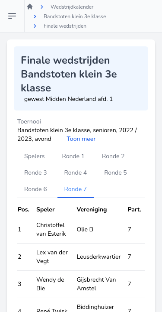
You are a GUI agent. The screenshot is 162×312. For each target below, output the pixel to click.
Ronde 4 (75, 173)
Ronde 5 (115, 173)
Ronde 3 (35, 173)
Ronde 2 (113, 156)
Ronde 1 (73, 156)
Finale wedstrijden (65, 26)
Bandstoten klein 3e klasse (75, 16)
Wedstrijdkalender (72, 6)
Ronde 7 (75, 189)
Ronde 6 (35, 189)
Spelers (34, 156)
